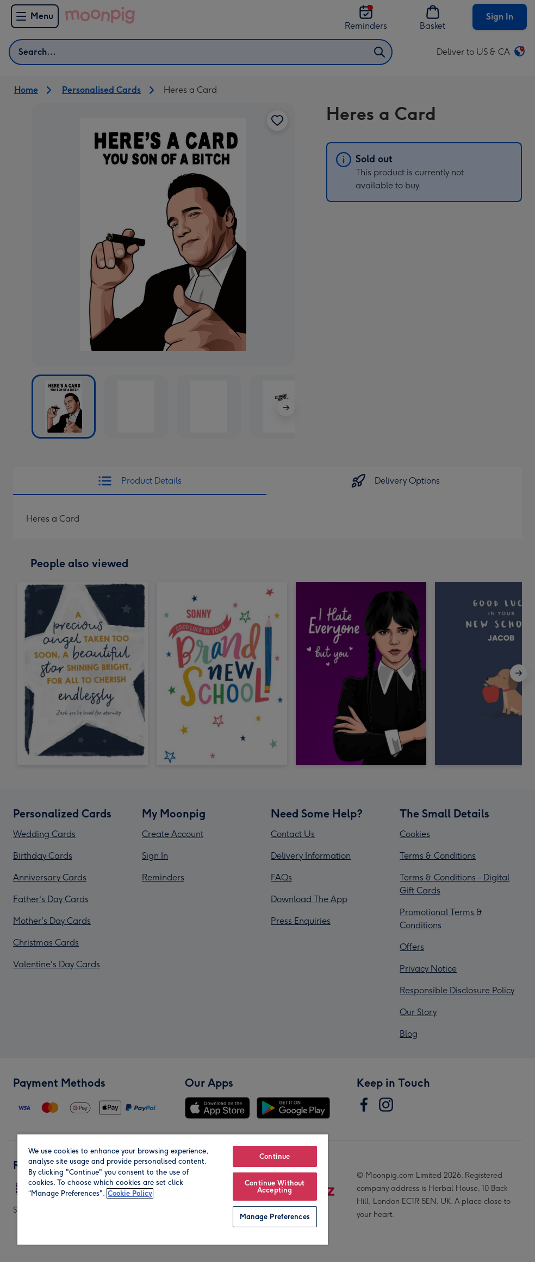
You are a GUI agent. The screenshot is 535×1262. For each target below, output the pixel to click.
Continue (274, 1156)
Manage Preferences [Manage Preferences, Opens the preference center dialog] (275, 1217)
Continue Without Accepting (274, 1186)
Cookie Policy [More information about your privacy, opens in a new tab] (130, 1193)
